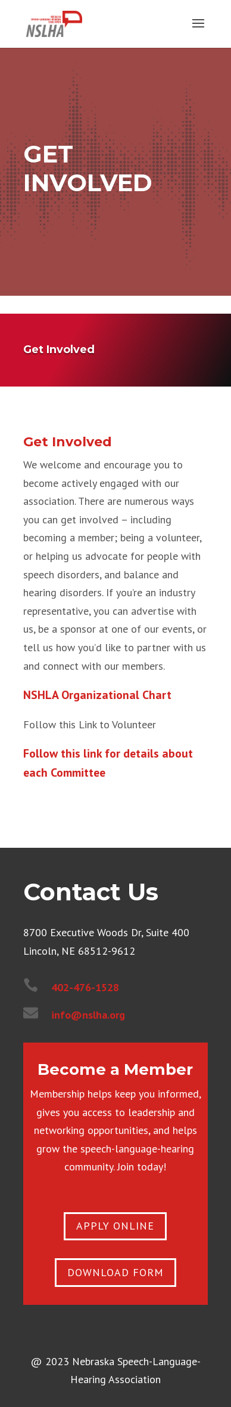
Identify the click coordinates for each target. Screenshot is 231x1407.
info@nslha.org (88, 1015)
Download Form (115, 1272)
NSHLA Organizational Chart (97, 694)
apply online (115, 1226)
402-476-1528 (85, 987)
